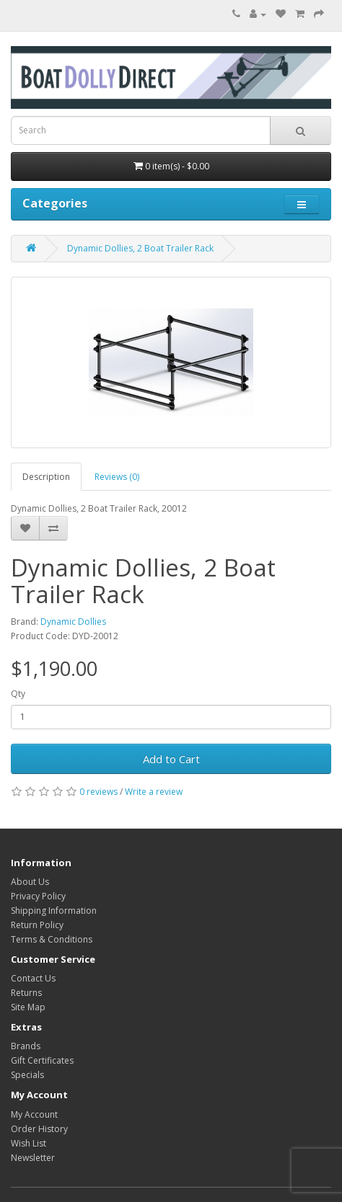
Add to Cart (171, 759)
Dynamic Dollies (73, 621)
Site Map (28, 1007)
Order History (39, 1129)
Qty (18, 693)
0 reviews (98, 791)
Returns (26, 993)
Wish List (28, 1143)
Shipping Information (54, 910)
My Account (34, 1114)
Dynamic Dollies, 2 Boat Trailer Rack (140, 248)
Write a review (154, 791)
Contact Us (33, 978)
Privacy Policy (38, 896)
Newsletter (33, 1158)
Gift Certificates (42, 1060)
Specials (27, 1075)
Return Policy (37, 925)
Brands (25, 1046)
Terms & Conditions (51, 939)
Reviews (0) (117, 477)
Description (46, 477)
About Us (30, 882)
